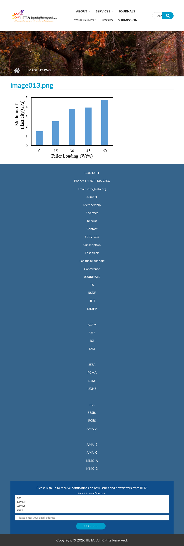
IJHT (92, 301)
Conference (92, 269)
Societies (92, 213)
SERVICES (92, 237)
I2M (92, 349)
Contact (92, 229)
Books (107, 20)
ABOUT (91, 197)
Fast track (92, 253)
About (81, 11)
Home (16, 70)
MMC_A (92, 460)
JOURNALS (92, 277)
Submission (127, 20)
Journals (127, 11)
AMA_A (92, 429)
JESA (92, 364)
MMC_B (92, 468)
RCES (92, 420)
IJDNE (91, 388)
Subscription (92, 245)
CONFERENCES (85, 20)
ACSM (91, 325)
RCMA (92, 372)
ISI (92, 340)
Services (103, 11)
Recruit (92, 221)
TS (92, 285)
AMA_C (92, 452)
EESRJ (92, 412)
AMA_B (92, 444)
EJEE (92, 333)
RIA (92, 405)
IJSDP (92, 293)
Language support (92, 261)
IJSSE (92, 381)
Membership (92, 205)
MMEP (92, 309)
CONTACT (92, 173)
